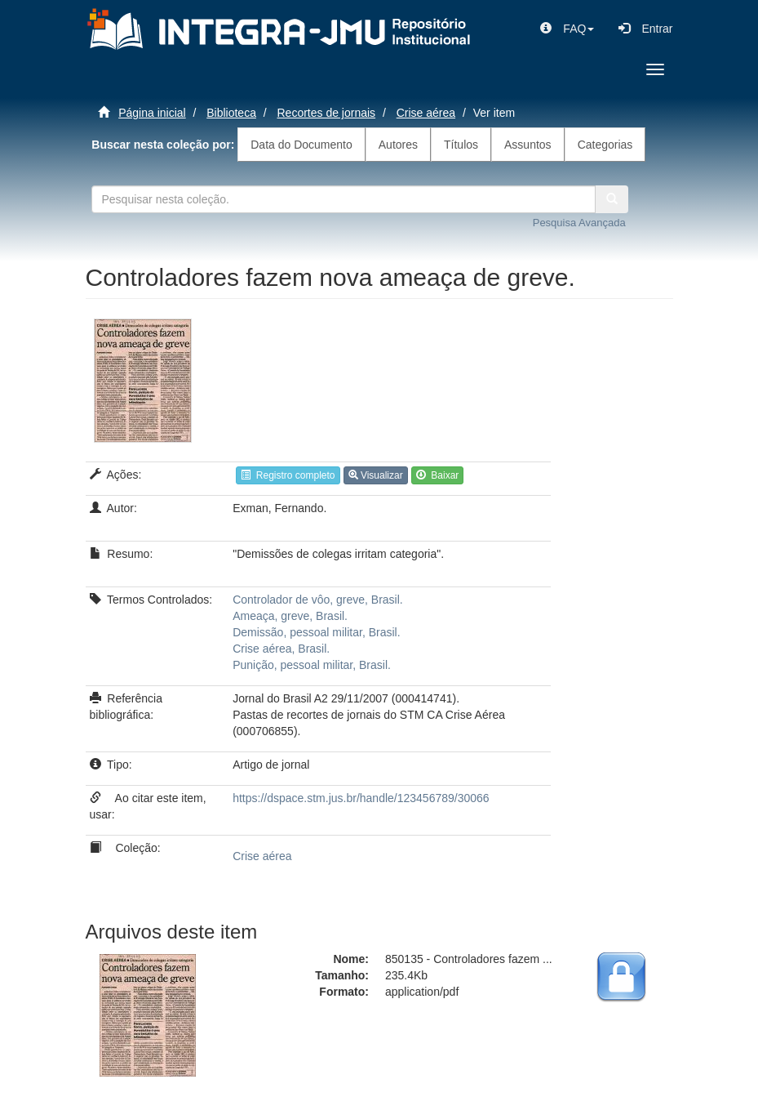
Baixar (437, 475)
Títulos (461, 144)
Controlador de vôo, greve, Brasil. (318, 599)
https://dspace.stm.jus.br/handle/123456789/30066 (361, 798)
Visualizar (375, 475)
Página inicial (152, 112)
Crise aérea (426, 112)
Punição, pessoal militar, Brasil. (312, 664)
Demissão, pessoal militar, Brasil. (316, 632)
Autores (398, 144)
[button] (567, 28)
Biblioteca (231, 112)
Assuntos (528, 144)
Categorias (605, 144)
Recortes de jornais (326, 112)
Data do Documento (301, 144)
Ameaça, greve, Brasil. (290, 615)
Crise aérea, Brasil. (281, 648)
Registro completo (288, 475)
